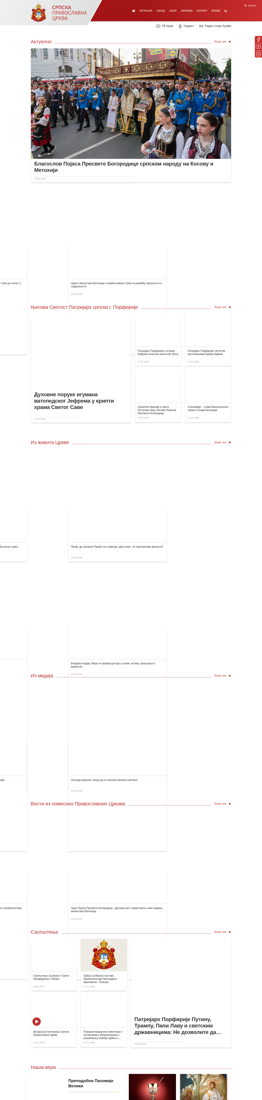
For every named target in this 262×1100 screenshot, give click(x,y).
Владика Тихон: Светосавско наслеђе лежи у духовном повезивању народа (129, 572)
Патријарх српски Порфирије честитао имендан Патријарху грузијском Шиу (181, 651)
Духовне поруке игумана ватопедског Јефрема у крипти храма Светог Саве (74, 351)
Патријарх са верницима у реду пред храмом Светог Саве (68, 437)
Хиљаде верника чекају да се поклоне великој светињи (220, 572)
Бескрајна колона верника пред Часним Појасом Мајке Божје (172, 572)
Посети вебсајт (186, 945)
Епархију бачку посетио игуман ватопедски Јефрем (115, 493)
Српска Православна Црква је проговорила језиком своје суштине (73, 222)
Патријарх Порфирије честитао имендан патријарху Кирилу (120, 651)
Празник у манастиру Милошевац (53, 572)
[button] (225, 10)
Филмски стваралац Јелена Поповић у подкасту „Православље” (123, 437)
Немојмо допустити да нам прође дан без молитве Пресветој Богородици (77, 493)
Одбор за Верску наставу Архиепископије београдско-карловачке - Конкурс (100, 733)
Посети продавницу (88, 945)
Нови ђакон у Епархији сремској (155, 493)
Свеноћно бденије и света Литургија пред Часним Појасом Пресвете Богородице (157, 360)
